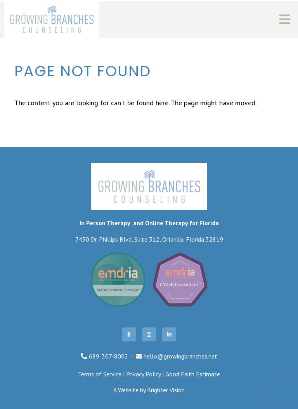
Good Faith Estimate (192, 374)
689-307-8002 (108, 356)
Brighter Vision (166, 390)
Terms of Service (99, 374)
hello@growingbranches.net (180, 356)
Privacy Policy (143, 374)
